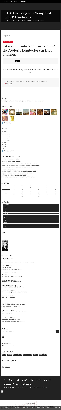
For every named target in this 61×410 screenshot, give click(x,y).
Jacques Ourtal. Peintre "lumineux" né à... (13, 287)
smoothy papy (28, 173)
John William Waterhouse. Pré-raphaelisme (13, 304)
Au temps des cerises (34, 165)
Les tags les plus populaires (41, 404)
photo (24, 354)
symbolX (16, 159)
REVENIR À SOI (6, 260)
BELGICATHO (16, 161)
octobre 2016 (5, 138)
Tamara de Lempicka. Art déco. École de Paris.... (15, 311)
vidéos (5, 227)
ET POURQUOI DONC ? (29, 177)
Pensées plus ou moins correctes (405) (11, 177)
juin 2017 (4, 133)
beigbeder (33, 81)
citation (38, 81)
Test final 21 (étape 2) (7, 159)
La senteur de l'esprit (20, 175)
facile (42, 81)
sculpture (6, 224)
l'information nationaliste (31, 163)
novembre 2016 (5, 137)
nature (45, 354)
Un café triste (5, 169)
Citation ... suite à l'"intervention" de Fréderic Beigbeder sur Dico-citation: (29, 50)
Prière (5, 222)
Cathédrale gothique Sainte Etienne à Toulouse (14, 292)
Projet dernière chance (7, 175)
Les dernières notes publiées (31, 404)
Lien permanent (10, 81)
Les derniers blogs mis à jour (20, 404)
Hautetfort (33, 403)
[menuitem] (5, 1)
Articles (5, 206)
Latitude (13, 169)
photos (5, 218)
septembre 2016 (6, 140)
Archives (14, 1)
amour (14, 354)
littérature (9, 354)
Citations (24, 81)
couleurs (20, 354)
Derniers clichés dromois (8, 297)
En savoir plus (9, 408)
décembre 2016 (5, 135)
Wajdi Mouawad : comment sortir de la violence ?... (14, 165)
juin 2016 (4, 144)
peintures (6, 215)
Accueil (5, 1)
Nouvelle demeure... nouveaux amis (11, 281)
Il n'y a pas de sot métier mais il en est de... (12, 173)
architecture (6, 204)
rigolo (45, 81)
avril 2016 (4, 148)
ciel (28, 354)
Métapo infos (29, 167)
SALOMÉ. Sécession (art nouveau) (11, 319)
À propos (23, 1)
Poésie (5, 220)
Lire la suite (41, 101)
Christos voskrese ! (6, 161)
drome (40, 354)
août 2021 (4, 131)
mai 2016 (4, 146)
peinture (36, 354)
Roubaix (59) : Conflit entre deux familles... (12, 163)
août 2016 (4, 142)
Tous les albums (8, 123)
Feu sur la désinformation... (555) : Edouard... (13, 167)
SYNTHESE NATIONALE (29, 171)
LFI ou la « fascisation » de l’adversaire (11, 171)
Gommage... (5, 274)
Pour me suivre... (6, 267)
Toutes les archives (8, 151)
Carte (4, 233)
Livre (5, 211)
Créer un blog (28, 403)
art (31, 354)
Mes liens (6, 213)
